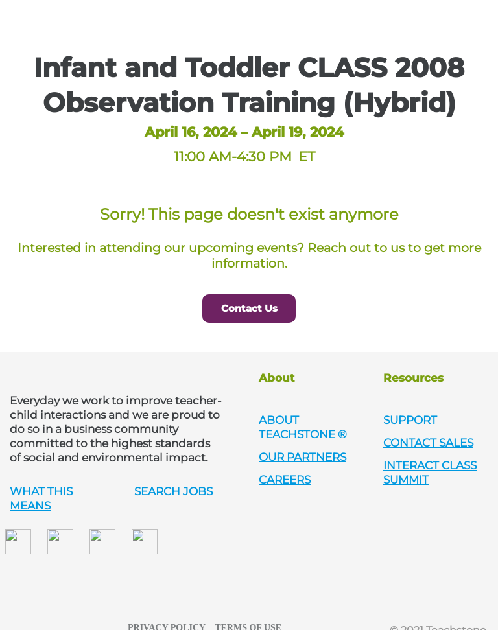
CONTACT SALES (428, 442)
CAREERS (285, 479)
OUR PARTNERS (302, 456)
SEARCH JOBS (173, 491)
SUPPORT (410, 420)
